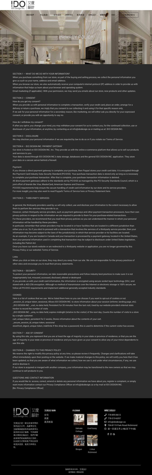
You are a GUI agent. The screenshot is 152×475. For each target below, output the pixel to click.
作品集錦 (44, 14)
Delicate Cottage (79, 430)
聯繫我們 (104, 14)
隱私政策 (80, 472)
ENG (113, 14)
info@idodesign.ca (81, 129)
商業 (46, 418)
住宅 (46, 415)
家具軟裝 (80, 14)
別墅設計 (92, 14)
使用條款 (71, 472)
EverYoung (92, 428)
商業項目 (69, 14)
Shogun (79, 449)
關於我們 (30, 14)
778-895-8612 (129, 14)
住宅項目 (57, 14)
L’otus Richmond (92, 451)
